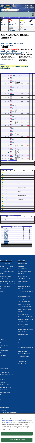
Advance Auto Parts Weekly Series (8, 284)
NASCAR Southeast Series (24, 301)
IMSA (1, 291)
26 (8, 110)
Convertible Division (22, 268)
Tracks (19, 339)
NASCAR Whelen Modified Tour (8, 281)
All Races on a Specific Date (6, 374)
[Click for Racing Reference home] (17, 8)
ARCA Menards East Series (6, 273)
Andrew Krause (12, 142)
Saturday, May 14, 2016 (7, 51)
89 (8, 93)
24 (8, 141)
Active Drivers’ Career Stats (25, 347)
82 (8, 75)
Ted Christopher (12, 116)
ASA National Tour (22, 311)
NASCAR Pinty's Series (23, 358)
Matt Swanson (6, 235)
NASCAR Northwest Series (24, 309)
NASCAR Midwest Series (24, 304)
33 (8, 148)
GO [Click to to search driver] (18, 10)
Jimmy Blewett (12, 81)
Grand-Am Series (22, 294)
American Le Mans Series (24, 296)
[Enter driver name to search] (9, 10)
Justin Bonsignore (6, 230)
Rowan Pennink (12, 128)
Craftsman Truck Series (5, 268)
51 (8, 125)
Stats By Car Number (5, 392)
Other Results (21, 260)
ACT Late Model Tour (23, 332)
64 (8, 86)
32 (8, 122)
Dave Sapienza (12, 139)
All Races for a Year (4, 372)
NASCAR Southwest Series (24, 306)
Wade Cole (11, 149)
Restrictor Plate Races (5, 387)
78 (8, 136)
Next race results (18, 43)
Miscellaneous (4, 368)
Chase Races (3, 382)
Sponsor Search (4, 400)
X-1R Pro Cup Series (22, 299)
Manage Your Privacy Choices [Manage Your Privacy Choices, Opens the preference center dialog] (17, 439)
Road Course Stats (4, 384)
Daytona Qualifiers (22, 263)
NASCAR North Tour (23, 276)
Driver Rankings (4, 350)
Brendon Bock (12, 90)
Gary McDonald (12, 111)
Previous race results (6, 43)
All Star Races (21, 266)
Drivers (1, 342)
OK (17, 433)
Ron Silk (5, 232)
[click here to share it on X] (28, 11)
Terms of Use (3, 410)
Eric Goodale (11, 134)
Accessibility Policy (4, 407)
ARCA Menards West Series (7, 271)
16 (8, 118)
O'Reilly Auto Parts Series (6, 266)
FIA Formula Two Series (23, 314)
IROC (19, 284)
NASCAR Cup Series (5, 263)
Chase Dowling (6, 239)
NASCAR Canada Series (6, 278)
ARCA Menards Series (5, 276)
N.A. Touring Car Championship (25, 291)
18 (8, 113)
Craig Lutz (11, 108)
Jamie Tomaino (12, 105)
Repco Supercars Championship (25, 329)
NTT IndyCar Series (5, 286)
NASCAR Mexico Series (23, 322)
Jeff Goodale (11, 83)
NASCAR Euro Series (23, 324)
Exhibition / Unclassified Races (25, 319)
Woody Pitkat (11, 131)
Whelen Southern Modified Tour (25, 316)
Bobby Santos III (12, 152)
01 (8, 158)
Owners (2, 353)
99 (8, 104)
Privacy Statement (4, 405)
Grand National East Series (24, 271)
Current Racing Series (6, 260)
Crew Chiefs (3, 355)
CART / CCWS (21, 273)
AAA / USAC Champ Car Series (25, 278)
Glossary (3, 64)
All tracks (20, 342)
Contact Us (2, 395)
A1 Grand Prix (21, 289)
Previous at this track (6, 45)
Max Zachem (11, 78)
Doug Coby (5, 228)
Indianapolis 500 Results (24, 281)
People (2, 339)
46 (8, 83)
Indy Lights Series (22, 327)
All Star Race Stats (4, 390)
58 (8, 133)
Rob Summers (12, 87)
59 (8, 155)
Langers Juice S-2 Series (24, 286)
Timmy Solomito (12, 119)
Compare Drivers (4, 348)
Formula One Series (5, 289)
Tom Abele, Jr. (12, 122)
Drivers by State (4, 345)
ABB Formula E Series (23, 334)
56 (8, 107)
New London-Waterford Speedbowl (11, 53)
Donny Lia (5, 233)
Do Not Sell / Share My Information (8, 412)
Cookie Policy (22, 420)
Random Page (3, 379)
